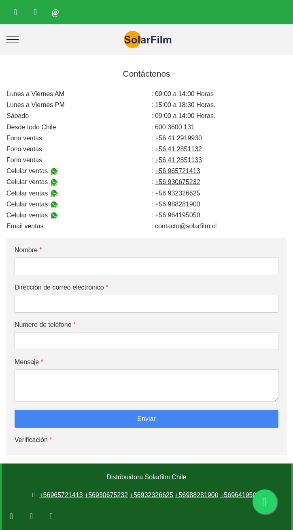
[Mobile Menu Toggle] (12, 40)
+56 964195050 (177, 215)
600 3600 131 (175, 127)
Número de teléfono (45, 324)
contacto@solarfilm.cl (186, 226)
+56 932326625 (177, 193)
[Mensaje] (146, 385)
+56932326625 (151, 494)
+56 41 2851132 (178, 149)
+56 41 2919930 (178, 138)
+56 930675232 (177, 181)
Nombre (28, 250)
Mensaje (29, 361)
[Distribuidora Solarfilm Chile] (146, 39)
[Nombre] (146, 266)
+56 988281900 (177, 204)
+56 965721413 (177, 170)
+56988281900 (196, 494)
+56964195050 (241, 494)
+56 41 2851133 (178, 160)
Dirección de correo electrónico (61, 287)
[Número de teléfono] (146, 341)
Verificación (33, 439)
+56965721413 (61, 494)
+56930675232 (106, 494)
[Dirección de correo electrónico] (146, 304)
